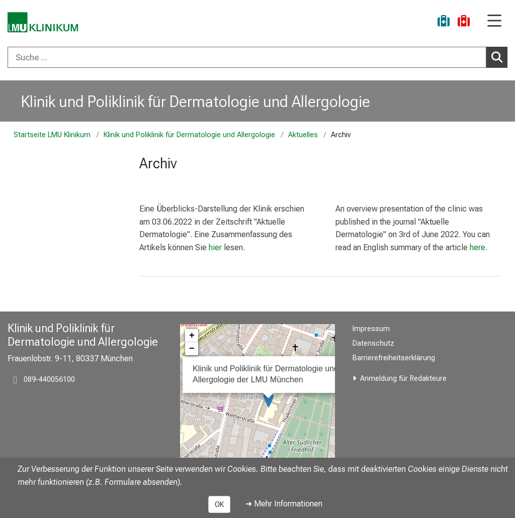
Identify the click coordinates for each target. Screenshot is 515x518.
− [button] (192, 349)
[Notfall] (463, 22)
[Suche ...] (247, 57)
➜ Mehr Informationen (283, 503)
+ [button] (192, 336)
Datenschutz (373, 343)
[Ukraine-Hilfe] (443, 22)
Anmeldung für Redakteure (403, 378)
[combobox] (257, 57)
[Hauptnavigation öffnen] (494, 21)
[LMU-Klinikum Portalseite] (43, 22)
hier (215, 247)
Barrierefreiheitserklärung (394, 358)
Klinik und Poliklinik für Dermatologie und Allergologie (195, 101)
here (477, 247)
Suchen (498, 56)
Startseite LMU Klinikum (52, 135)
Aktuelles (303, 135)
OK (219, 504)
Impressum (371, 329)
